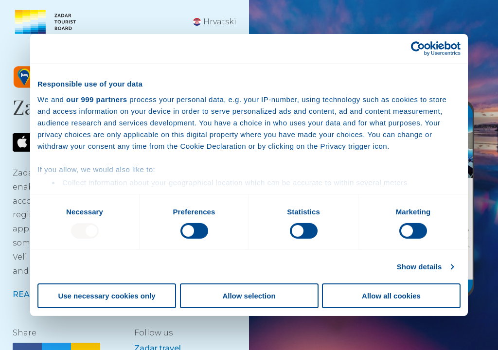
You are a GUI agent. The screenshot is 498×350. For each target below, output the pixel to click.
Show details (419, 266)
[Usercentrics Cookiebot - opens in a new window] (418, 48)
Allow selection (248, 296)
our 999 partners (96, 99)
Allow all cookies (391, 296)
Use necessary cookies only (106, 296)
